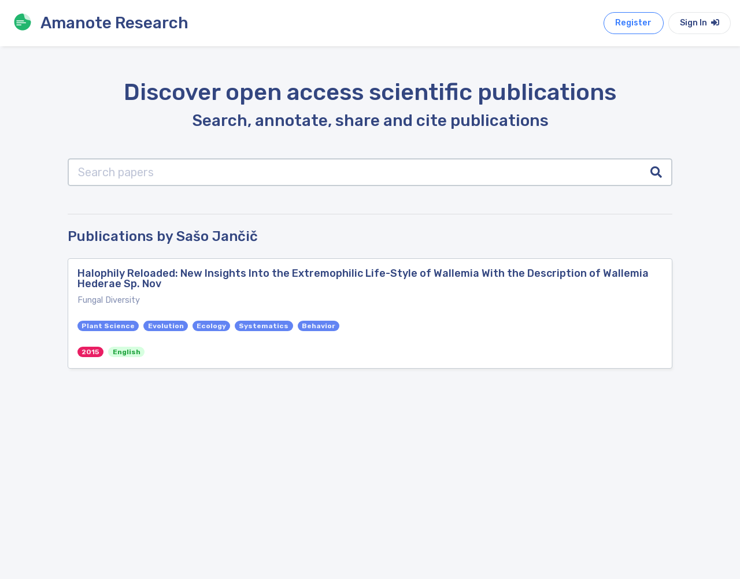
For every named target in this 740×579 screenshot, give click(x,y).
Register (633, 23)
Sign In (699, 23)
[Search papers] (355, 172)
